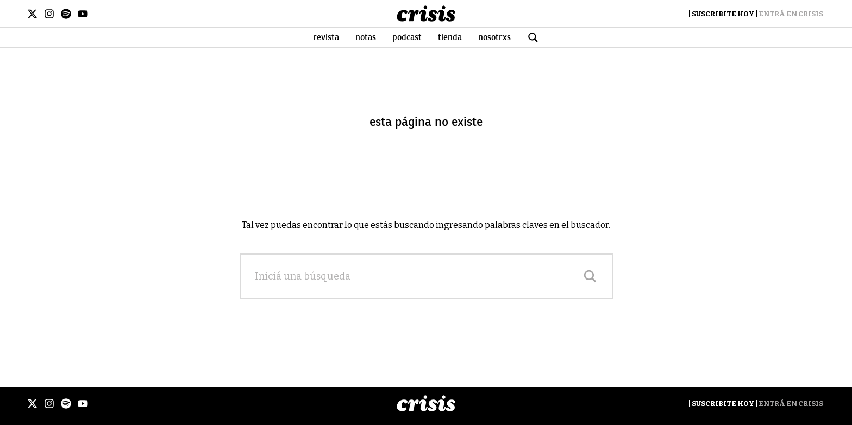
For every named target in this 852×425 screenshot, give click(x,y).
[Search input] (416, 276)
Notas (365, 37)
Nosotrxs (494, 37)
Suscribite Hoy (723, 13)
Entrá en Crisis (791, 13)
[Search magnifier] (590, 276)
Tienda (450, 37)
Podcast (407, 37)
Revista (326, 37)
